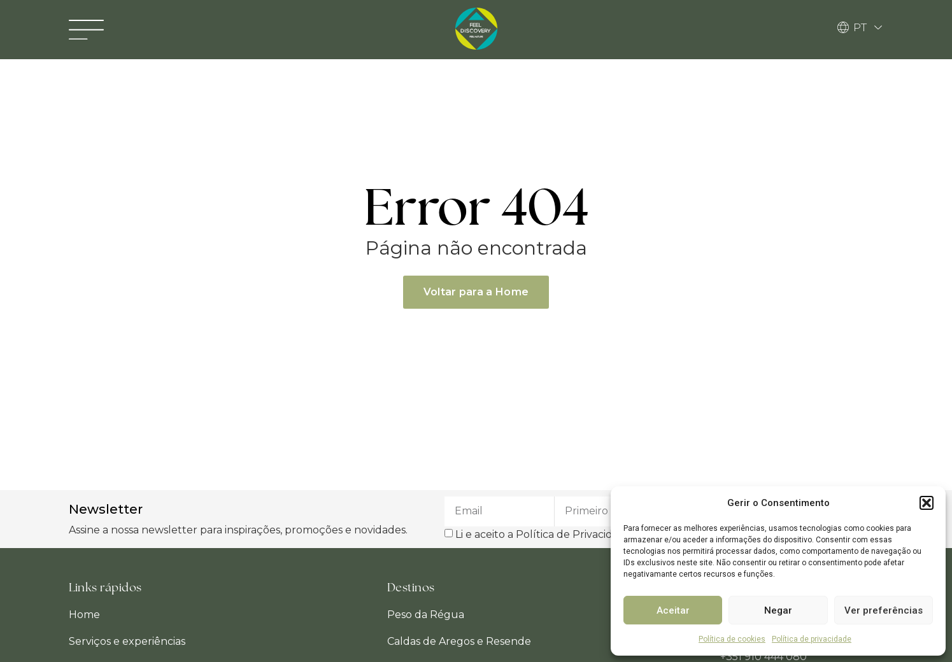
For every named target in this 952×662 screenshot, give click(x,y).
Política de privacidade (811, 639)
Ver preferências (883, 610)
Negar (778, 610)
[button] (926, 502)
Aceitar (673, 610)
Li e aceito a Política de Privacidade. (544, 534)
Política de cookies (732, 639)
